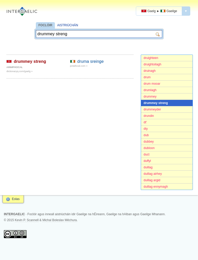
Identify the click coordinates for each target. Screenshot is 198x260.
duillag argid (152, 180)
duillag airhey (153, 174)
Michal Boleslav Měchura (59, 220)
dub (146, 135)
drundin (149, 116)
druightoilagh (152, 64)
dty (146, 129)
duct (147, 154)
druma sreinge (90, 61)
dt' (145, 122)
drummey (150, 96)
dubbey (149, 141)
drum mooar (152, 83)
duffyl (147, 161)
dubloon (149, 148)
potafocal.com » (79, 65)
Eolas (16, 199)
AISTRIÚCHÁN (67, 25)
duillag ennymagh (156, 186)
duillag (148, 167)
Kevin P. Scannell (27, 220)
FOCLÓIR (45, 25)
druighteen (151, 58)
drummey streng (156, 103)
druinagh (150, 71)
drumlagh (150, 90)
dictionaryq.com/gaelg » (19, 71)
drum (147, 77)
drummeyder (152, 109)
